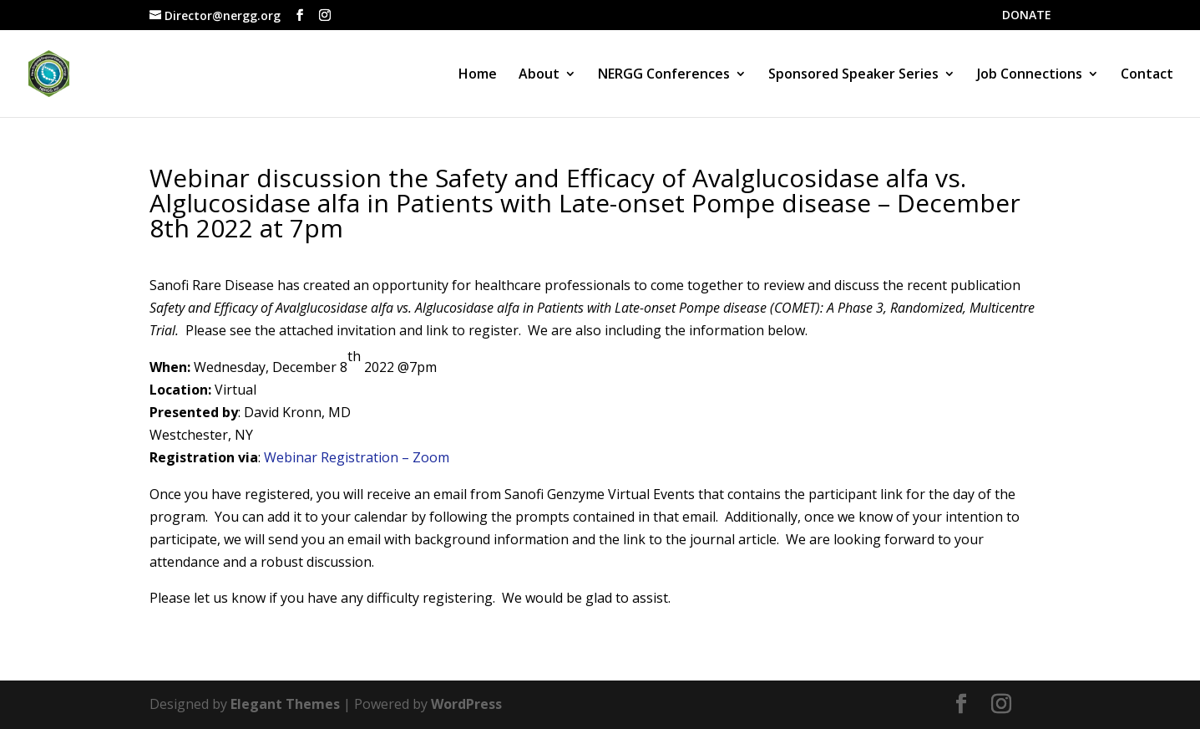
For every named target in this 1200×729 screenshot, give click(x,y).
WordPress (466, 704)
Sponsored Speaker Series (853, 75)
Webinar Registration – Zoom (356, 457)
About (539, 75)
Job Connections (1029, 75)
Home (477, 75)
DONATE (1026, 16)
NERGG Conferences (664, 75)
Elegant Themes (285, 704)
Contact (1147, 75)
